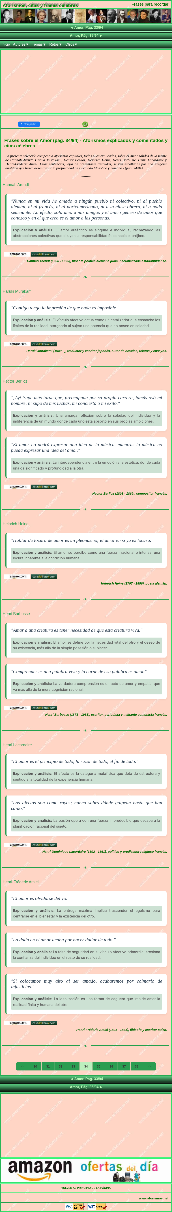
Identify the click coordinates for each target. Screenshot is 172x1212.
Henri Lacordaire (17, 745)
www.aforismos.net (153, 1198)
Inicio (6, 44)
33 (73, 1066)
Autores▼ (21, 44)
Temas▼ (39, 44)
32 (60, 1066)
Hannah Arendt (16, 184)
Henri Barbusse (16, 614)
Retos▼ (55, 44)
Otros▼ (71, 44)
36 (111, 1066)
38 (137, 1066)
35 (99, 1066)
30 (35, 1066)
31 (48, 1066)
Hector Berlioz (15, 381)
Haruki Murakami (17, 291)
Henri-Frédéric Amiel (21, 882)
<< (22, 1066)
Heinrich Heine (15, 524)
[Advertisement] (86, 81)
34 (86, 1066)
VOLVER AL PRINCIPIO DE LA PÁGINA (86, 1188)
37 (124, 1066)
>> (149, 1066)
